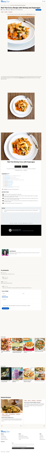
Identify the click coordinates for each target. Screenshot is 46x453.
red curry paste (11, 182)
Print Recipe (18, 166)
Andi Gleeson (21, 9)
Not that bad (3, 296)
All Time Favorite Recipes (6, 415)
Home (2, 5)
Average (4, 296)
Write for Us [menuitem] (41, 437)
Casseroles (33, 400)
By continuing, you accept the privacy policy (19, 446)
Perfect (7, 296)
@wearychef (20, 230)
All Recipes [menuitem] (2, 435)
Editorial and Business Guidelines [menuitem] (24, 437)
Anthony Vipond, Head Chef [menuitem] (23, 436)
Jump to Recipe (38, 9)
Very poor (2, 296)
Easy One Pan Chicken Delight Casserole (32, 402)
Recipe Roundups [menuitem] (3, 437)
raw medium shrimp (10, 186)
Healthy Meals (39, 400)
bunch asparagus (7, 178)
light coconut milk (9, 181)
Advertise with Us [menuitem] (42, 439)
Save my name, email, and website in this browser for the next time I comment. (16, 305)
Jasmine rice (8, 175)
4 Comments (4, 9)
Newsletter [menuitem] (8, 451)
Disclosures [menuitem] (41, 436)
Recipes (5, 5)
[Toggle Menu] (44, 1)
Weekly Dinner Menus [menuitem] (4, 439)
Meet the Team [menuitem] (21, 435)
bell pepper (6, 179)
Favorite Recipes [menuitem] (3, 436)
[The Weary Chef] (5, 1)
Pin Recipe (25, 166)
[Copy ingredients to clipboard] (8, 173)
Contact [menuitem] (20, 439)
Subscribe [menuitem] (41, 435)
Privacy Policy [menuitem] (3, 451)
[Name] (11, 293)
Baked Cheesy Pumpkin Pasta (7, 417)
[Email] (31, 293)
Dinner (8, 5)
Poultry (29, 400)
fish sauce (10, 185)
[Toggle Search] (42, 1)
